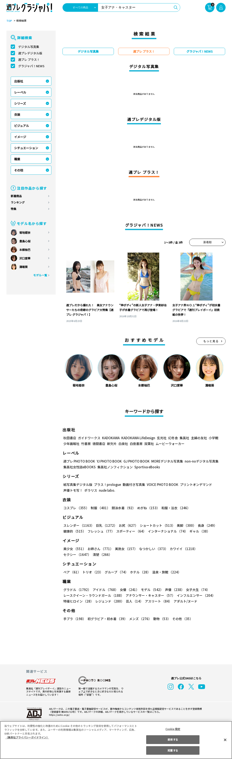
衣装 (17, 114)
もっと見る (211, 341)
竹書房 (86, 443)
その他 (18, 170)
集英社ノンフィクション (114, 467)
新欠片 (112, 443)
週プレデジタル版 (30, 53)
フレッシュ (100, 531)
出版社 (18, 81)
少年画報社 (71, 443)
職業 (17, 159)
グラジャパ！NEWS (31, 66)
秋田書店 (69, 438)
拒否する (173, 739)
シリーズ (20, 103)
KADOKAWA (110, 438)
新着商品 (16, 196)
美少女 (74, 548)
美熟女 (125, 548)
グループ (116, 572)
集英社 (184, 438)
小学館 (213, 438)
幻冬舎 (172, 438)
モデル (151, 589)
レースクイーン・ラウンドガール (93, 595)
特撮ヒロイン (78, 601)
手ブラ (74, 618)
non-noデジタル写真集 (198, 461)
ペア (71, 572)
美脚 (184, 525)
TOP (8, 20)
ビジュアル (21, 126)
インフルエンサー (195, 595)
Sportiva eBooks (146, 467)
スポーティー (130, 531)
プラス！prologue (107, 484)
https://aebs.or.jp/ (58, 714)
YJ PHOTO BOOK (108, 461)
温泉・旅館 (165, 572)
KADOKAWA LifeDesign (138, 438)
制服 (99, 508)
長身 (205, 525)
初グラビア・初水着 (107, 618)
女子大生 (196, 589)
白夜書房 (136, 443)
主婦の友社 (198, 438)
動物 (160, 618)
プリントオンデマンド (194, 484)
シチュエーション (26, 148)
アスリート (157, 601)
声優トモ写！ (73, 490)
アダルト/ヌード (184, 601)
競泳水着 (123, 508)
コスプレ (76, 508)
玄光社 (161, 438)
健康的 (74, 531)
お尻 (127, 525)
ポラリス (90, 490)
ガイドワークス (89, 438)
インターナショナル (167, 531)
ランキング (18, 202)
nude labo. (107, 490)
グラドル (77, 589)
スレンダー (78, 525)
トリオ (92, 572)
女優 (128, 589)
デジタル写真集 (28, 47)
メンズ (139, 618)
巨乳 (105, 525)
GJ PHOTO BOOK (134, 461)
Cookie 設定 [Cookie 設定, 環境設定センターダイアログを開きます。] (173, 729)
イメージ (20, 137)
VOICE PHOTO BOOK (161, 484)
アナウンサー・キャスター (150, 595)
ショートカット (155, 525)
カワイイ (181, 548)
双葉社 (149, 443)
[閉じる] (225, 739)
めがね (147, 508)
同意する (173, 750)
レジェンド (109, 601)
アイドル (104, 589)
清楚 (72, 554)
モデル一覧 (40, 275)
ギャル (199, 531)
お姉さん (99, 548)
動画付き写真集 (133, 484)
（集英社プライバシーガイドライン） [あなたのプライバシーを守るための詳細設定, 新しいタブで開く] (27, 737)
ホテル (139, 572)
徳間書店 (98, 443)
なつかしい (152, 548)
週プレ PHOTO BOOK (78, 461)
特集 (13, 209)
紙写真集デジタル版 (77, 484)
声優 (173, 589)
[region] (116, 740)
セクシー (210, 548)
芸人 (133, 601)
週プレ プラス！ (29, 59)
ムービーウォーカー (170, 443)
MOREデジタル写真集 (164, 461)
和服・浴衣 (174, 508)
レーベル (20, 92)
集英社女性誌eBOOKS (79, 467)
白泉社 (123, 443)
